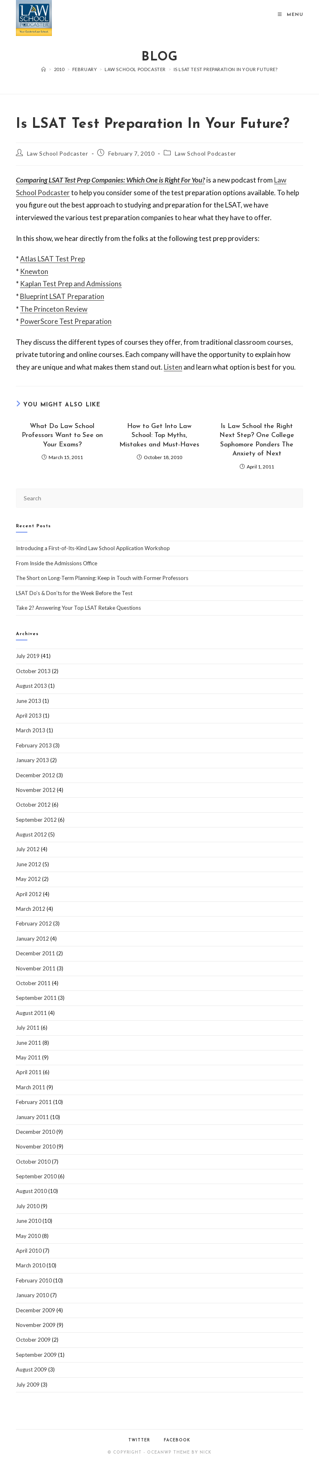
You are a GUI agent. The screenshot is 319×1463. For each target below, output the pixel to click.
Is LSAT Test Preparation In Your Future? (226, 69)
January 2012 (32, 938)
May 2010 (28, 1236)
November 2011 (36, 968)
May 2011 (28, 1057)
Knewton (34, 271)
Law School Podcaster (57, 153)
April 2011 (29, 1072)
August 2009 (31, 1369)
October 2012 (33, 804)
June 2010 (28, 1221)
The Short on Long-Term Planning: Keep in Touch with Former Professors (102, 578)
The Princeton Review (53, 309)
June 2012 (28, 864)
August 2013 (31, 685)
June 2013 (28, 701)
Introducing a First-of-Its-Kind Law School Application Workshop (93, 548)
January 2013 (32, 760)
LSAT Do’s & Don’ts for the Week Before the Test (74, 593)
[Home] (43, 69)
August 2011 (31, 1013)
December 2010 (35, 1131)
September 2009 (36, 1354)
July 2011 (28, 1027)
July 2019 (28, 656)
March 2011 (30, 1087)
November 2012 (36, 790)
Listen (173, 367)
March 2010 (30, 1265)
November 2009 (36, 1325)
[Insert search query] (159, 498)
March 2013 (30, 730)
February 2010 (34, 1280)
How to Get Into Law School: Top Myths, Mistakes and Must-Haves (159, 435)
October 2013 (33, 671)
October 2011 (33, 983)
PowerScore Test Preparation (66, 321)
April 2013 (29, 715)
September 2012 (36, 819)
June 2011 (28, 1042)
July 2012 (28, 849)
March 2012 (30, 908)
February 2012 (34, 923)
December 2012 (35, 775)
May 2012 (28, 879)
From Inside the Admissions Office (56, 563)
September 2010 (36, 1176)
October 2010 (33, 1161)
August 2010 (31, 1191)
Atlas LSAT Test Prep (52, 258)
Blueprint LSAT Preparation (62, 296)
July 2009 (28, 1384)
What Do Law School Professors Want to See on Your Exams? (62, 435)
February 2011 (34, 1102)
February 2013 (34, 745)
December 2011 (35, 953)
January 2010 (32, 1295)
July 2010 (28, 1206)
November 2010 (36, 1146)
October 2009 (33, 1339)
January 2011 (32, 1117)
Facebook (177, 1440)
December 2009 (35, 1310)
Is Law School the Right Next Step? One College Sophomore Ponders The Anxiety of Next (256, 440)
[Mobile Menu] (290, 15)
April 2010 (29, 1250)
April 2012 (29, 894)
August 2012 (31, 834)
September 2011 (36, 998)
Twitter (139, 1440)
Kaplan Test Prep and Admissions (71, 283)
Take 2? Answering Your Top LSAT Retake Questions (78, 607)
